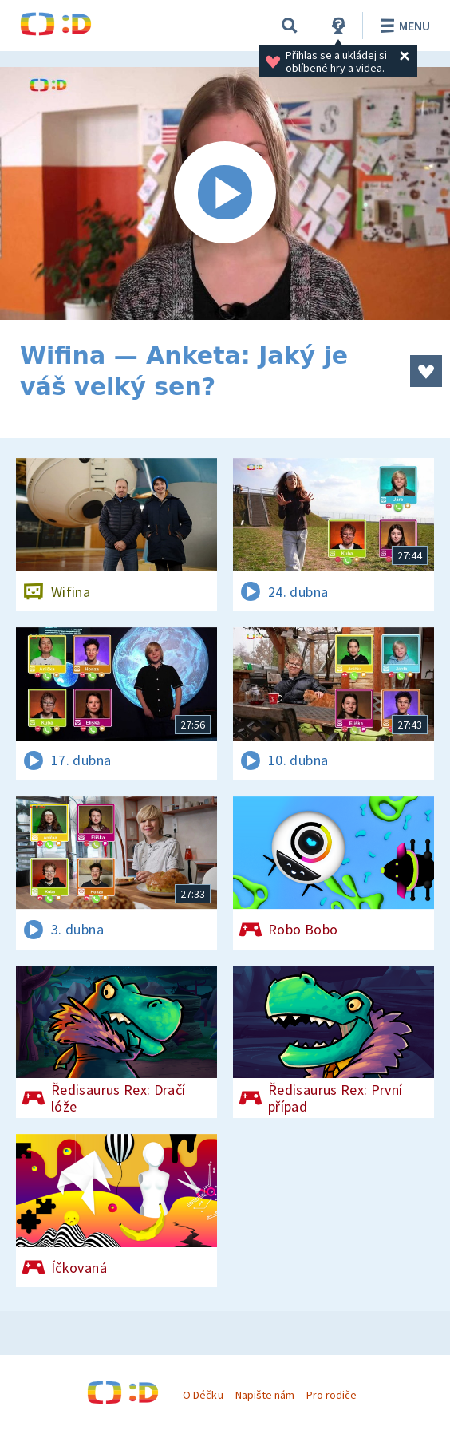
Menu (402, 26)
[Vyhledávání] (290, 25)
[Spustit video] (225, 193)
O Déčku (203, 1395)
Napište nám (264, 1395)
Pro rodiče (331, 1395)
